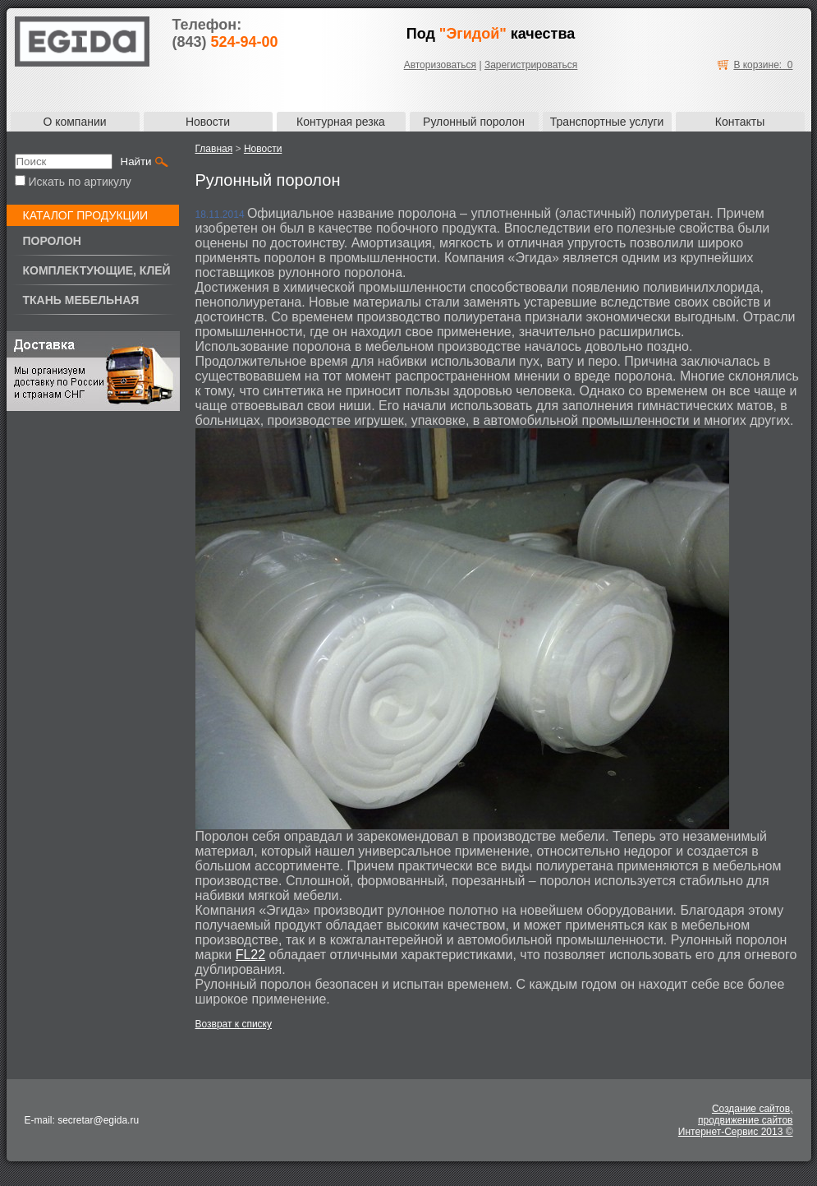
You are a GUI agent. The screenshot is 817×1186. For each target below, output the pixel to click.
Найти (136, 161)
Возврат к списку (234, 1024)
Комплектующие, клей (97, 270)
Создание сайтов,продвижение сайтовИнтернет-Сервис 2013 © (735, 1120)
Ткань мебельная (81, 300)
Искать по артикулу (73, 181)
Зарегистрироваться (530, 65)
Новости (263, 149)
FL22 (250, 955)
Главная (214, 149)
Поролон (52, 240)
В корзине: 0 (762, 65)
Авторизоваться (440, 65)
